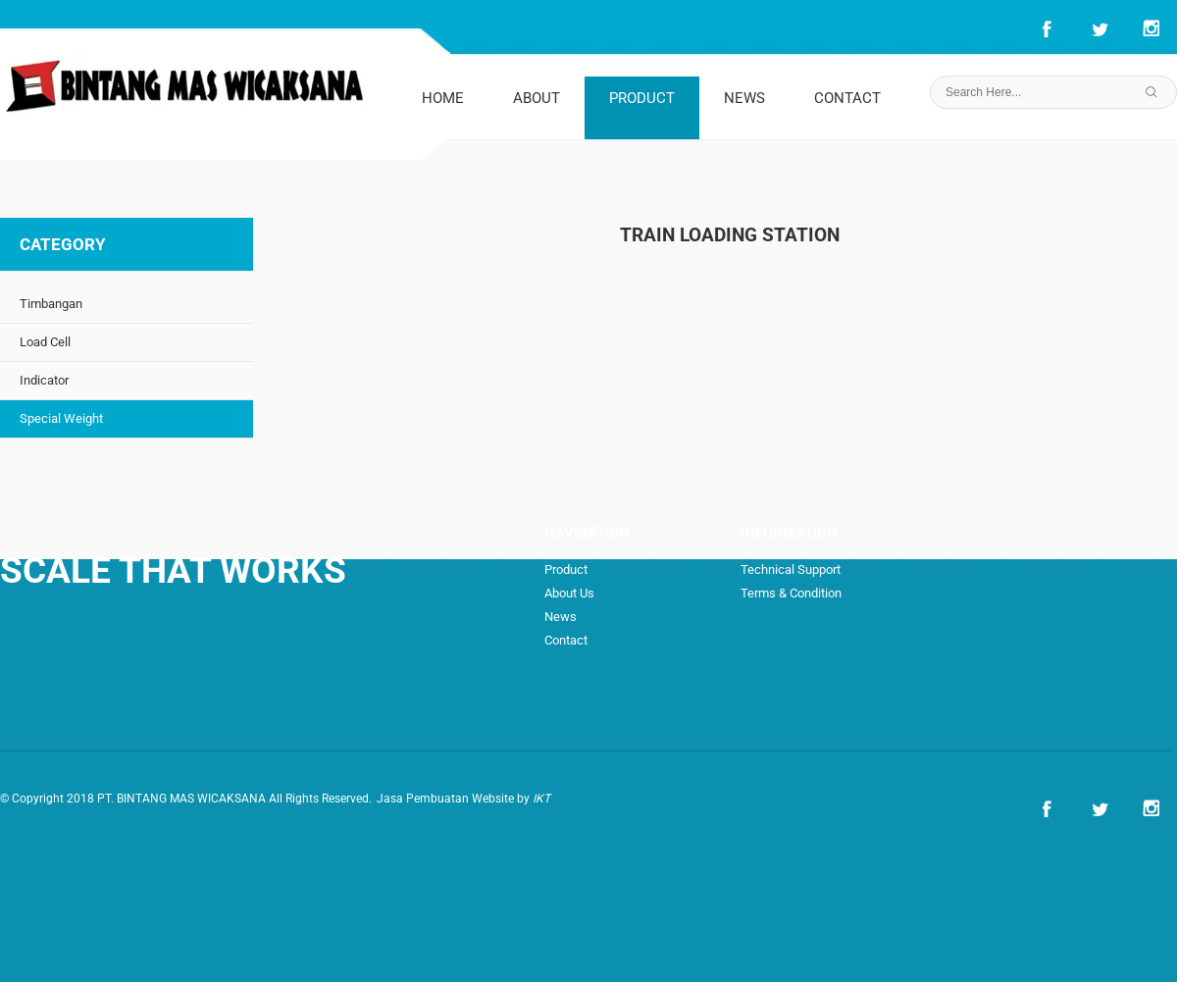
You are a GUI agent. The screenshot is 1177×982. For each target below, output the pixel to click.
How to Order (863, 617)
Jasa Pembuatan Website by (463, 798)
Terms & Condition (791, 593)
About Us (569, 593)
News (560, 616)
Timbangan (51, 303)
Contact (566, 640)
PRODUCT (642, 98)
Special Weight (61, 418)
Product (566, 569)
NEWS (744, 98)
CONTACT (847, 98)
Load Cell (45, 342)
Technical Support (791, 569)
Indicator (44, 380)
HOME (443, 98)
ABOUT (536, 98)
